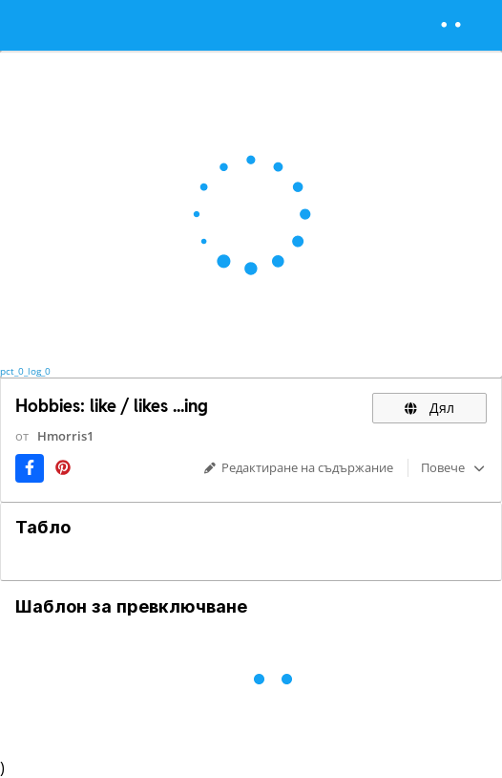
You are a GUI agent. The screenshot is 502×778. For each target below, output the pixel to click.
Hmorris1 (65, 435)
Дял (429, 408)
